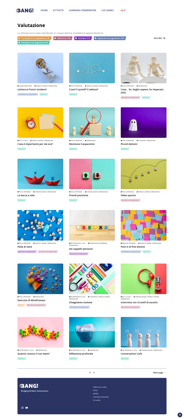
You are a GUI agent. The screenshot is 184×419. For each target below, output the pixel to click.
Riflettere (64, 38)
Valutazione (52, 86)
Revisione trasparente (81, 144)
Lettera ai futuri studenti (32, 89)
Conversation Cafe (131, 353)
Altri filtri (158, 38)
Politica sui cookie (100, 387)
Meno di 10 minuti (129, 243)
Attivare (84, 38)
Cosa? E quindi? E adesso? (83, 89)
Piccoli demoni (129, 144)
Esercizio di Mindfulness (31, 300)
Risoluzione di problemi (98, 243)
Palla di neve (24, 246)
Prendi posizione (78, 195)
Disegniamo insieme (80, 302)
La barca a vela (26, 195)
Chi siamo (108, 10)
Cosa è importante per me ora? (35, 144)
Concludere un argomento (35, 38)
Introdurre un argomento (34, 42)
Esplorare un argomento (111, 38)
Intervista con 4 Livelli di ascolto (139, 302)
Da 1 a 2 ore (23, 140)
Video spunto (128, 195)
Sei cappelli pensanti (81, 248)
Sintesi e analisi (42, 86)
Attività (58, 10)
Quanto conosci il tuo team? (33, 353)
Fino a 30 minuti (76, 86)
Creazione (142, 140)
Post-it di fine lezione (133, 246)
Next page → (159, 372)
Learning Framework (82, 10)
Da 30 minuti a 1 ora (78, 243)
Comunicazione (40, 192)
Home (44, 10)
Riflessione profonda (81, 353)
